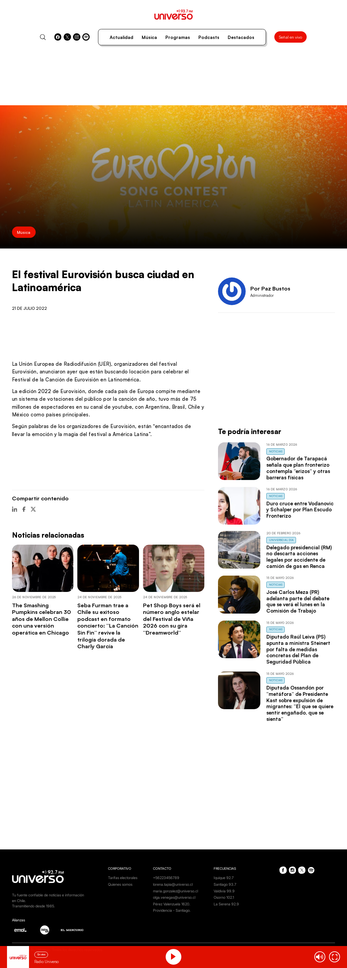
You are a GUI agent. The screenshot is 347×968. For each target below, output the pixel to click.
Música (149, 37)
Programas (177, 37)
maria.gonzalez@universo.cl (175, 891)
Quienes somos (120, 884)
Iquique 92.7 (224, 877)
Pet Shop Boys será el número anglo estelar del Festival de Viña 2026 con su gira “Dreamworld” (171, 619)
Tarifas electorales (122, 877)
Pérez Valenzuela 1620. (171, 904)
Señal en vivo (290, 37)
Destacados (241, 37)
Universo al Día (281, 540)
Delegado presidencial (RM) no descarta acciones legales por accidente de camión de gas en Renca (299, 556)
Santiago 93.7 (225, 884)
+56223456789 (166, 877)
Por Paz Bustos (270, 288)
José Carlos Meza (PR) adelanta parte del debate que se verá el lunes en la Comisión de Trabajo (297, 601)
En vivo (41, 954)
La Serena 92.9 (226, 904)
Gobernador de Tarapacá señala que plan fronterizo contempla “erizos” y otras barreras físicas (298, 467)
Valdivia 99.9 (224, 891)
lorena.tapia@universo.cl (173, 884)
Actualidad (121, 37)
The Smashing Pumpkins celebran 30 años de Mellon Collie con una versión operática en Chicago (41, 619)
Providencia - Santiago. (172, 910)
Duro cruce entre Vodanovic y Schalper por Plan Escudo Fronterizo (300, 509)
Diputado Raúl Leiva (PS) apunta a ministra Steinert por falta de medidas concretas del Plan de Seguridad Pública (298, 649)
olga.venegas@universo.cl (174, 897)
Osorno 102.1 (224, 897)
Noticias (275, 451)
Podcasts (208, 37)
